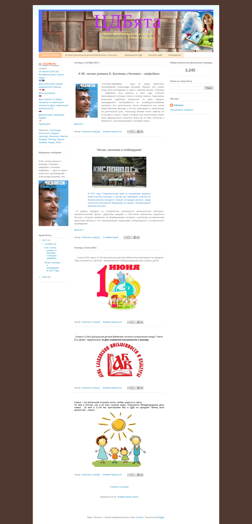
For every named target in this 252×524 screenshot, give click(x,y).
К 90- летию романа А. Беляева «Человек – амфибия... (51, 252)
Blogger (160, 517)
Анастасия (44, 133)
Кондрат (43, 139)
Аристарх (43, 136)
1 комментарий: (111, 237)
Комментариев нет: (113, 131)
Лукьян (60, 139)
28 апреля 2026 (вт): (49, 71)
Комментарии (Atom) (128, 497)
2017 (45, 240)
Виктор (64, 136)
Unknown (178, 105)
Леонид (52, 139)
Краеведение (174, 55)
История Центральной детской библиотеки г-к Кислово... (92, 55)
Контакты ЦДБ (155, 55)
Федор (51, 142)
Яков (58, 142)
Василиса (54, 136)
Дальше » (79, 124)
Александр (55, 130)
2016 (45, 277)
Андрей (54, 133)
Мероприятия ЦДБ (133, 55)
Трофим (43, 142)
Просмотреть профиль (181, 110)
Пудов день (45, 124)
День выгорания (47, 93)
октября (49, 244)
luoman (139, 517)
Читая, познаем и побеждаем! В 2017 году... (52, 266)
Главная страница (50, 55)
